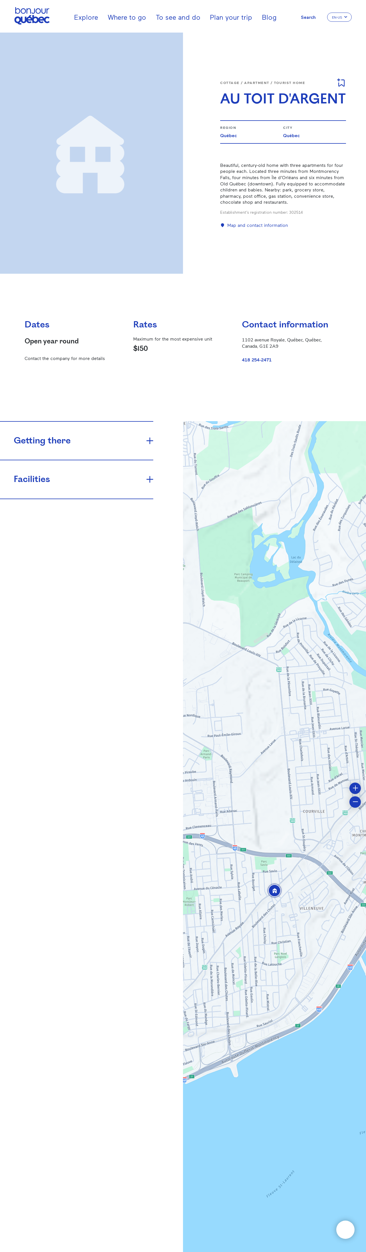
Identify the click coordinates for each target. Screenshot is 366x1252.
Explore (86, 17)
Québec (228, 135)
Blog (269, 17)
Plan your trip (231, 17)
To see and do (178, 17)
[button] (274, 890)
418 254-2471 (257, 359)
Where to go (127, 17)
